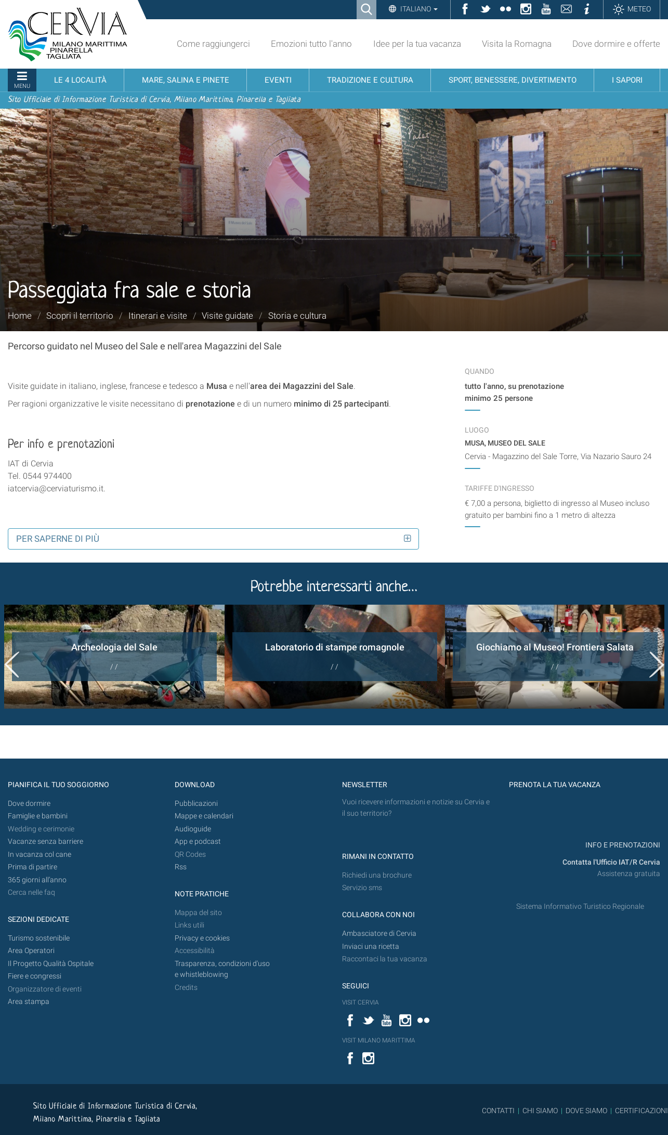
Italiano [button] (418, 9)
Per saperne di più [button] (57, 538)
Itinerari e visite (157, 315)
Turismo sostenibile (39, 938)
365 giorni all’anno (37, 880)
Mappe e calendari (204, 816)
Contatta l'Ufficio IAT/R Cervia (611, 862)
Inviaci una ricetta (370, 946)
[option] (114, 657)
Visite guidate (227, 315)
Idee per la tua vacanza (417, 43)
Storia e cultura (297, 315)
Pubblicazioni (196, 803)
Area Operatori (31, 950)
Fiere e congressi (34, 976)
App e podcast (198, 841)
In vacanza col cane (39, 854)
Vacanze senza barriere (45, 841)
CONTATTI (498, 1110)
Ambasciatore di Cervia (379, 933)
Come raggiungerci (213, 43)
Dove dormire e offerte (616, 43)
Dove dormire (29, 803)
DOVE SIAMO (585, 1110)
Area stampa (28, 1001)
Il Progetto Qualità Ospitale (51, 963)
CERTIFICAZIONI (641, 1110)
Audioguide (193, 829)
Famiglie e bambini (38, 816)
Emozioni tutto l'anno (311, 43)
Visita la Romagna (517, 43)
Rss (181, 867)
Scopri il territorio (79, 315)
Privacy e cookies (202, 938)
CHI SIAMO (540, 1110)
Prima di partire (32, 867)
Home (20, 315)
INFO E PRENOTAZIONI (622, 845)
